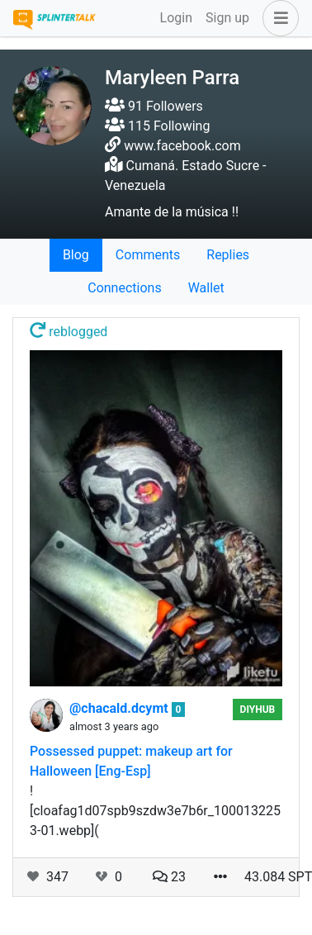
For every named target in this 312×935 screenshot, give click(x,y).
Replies (227, 255)
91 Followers (154, 106)
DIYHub (258, 709)
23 (169, 877)
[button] (277, 18)
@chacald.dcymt (120, 708)
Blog (76, 255)
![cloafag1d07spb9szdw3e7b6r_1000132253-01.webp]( (155, 810)
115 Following (157, 126)
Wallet (206, 288)
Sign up (227, 18)
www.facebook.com (182, 146)
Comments (148, 255)
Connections (124, 288)
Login (176, 18)
